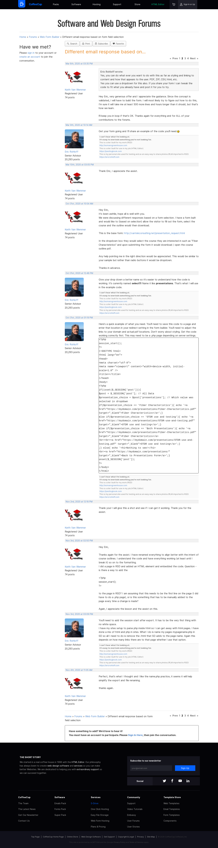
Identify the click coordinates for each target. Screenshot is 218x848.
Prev (175, 58)
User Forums (133, 820)
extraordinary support (88, 769)
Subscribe (101, 43)
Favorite (118, 43)
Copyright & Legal (126, 837)
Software (76, 4)
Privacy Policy (119, 842)
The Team (23, 803)
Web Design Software (91, 837)
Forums (33, 36)
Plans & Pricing (98, 826)
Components (170, 820)
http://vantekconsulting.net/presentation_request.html (154, 233)
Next (193, 58)
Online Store (72, 837)
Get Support (109, 837)
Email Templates (172, 809)
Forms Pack (60, 809)
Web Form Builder (49, 36)
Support (117, 4)
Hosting (97, 4)
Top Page (35, 837)
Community (133, 797)
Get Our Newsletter (28, 815)
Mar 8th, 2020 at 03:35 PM (79, 63)
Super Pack (60, 815)
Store (137, 4)
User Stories (133, 826)
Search (72, 43)
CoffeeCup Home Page (53, 837)
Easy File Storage (100, 815)
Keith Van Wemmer (75, 89)
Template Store (172, 797)
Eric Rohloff (71, 151)
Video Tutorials (134, 809)
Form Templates (172, 815)
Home (22, 36)
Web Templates (171, 803)
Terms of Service (136, 842)
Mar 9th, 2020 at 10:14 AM (79, 125)
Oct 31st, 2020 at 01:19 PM (79, 317)
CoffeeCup (24, 797)
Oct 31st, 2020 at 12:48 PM (79, 273)
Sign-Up (185, 768)
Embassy (131, 815)
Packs (56, 4)
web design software (58, 765)
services (78, 765)
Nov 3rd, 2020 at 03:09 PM (79, 614)
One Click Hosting (100, 809)
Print (86, 43)
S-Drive (94, 803)
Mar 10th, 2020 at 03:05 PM (80, 164)
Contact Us (24, 820)
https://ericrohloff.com (109, 157)
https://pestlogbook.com (110, 151)
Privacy (140, 837)
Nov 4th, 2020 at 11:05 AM (79, 670)
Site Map (151, 837)
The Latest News (27, 809)
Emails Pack (60, 803)
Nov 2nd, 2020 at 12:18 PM (79, 501)
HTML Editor (157, 4)
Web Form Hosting (100, 820)
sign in (31, 52)
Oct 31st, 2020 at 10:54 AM (79, 203)
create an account (29, 56)
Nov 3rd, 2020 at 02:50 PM (79, 540)
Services (96, 797)
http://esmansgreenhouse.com (113, 145)
